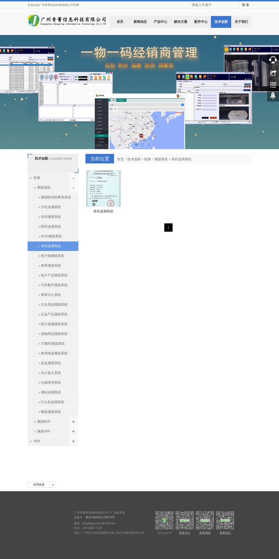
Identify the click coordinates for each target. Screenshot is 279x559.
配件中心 (201, 22)
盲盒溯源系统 (51, 363)
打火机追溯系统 (52, 402)
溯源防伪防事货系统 (56, 197)
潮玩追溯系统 (51, 392)
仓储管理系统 (51, 382)
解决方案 (180, 22)
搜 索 (245, 5)
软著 (147, 159)
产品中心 (160, 22)
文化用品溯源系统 (54, 304)
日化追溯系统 (51, 207)
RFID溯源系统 (51, 236)
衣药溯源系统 (51, 217)
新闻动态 (140, 22)
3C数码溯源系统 (53, 343)
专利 (37, 441)
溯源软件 (43, 421)
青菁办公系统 (51, 295)
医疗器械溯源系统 (54, 324)
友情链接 (38, 484)
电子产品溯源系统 (54, 275)
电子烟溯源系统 (52, 256)
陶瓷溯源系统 (51, 412)
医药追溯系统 (51, 226)
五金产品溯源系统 (54, 314)
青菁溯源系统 (51, 265)
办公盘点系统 (51, 373)
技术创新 (221, 22)
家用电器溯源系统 (54, 353)
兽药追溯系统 (181, 159)
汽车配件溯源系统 (54, 285)
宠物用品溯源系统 (54, 334)
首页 (120, 22)
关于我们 (241, 22)
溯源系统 (161, 159)
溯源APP (43, 431)
